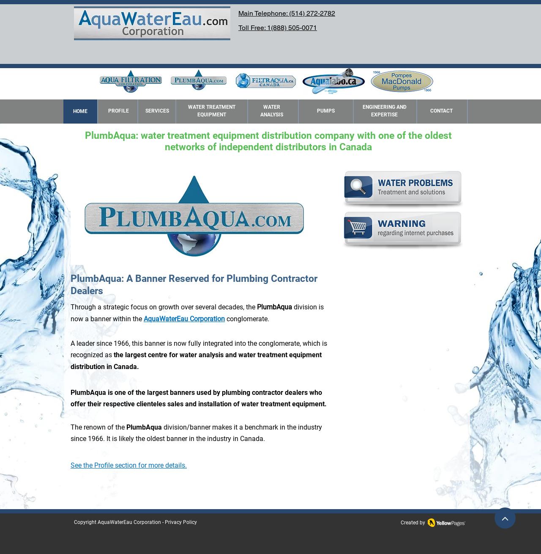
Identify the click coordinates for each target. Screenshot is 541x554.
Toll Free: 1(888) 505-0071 (277, 28)
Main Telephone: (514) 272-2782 (286, 13)
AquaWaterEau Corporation (129, 522)
